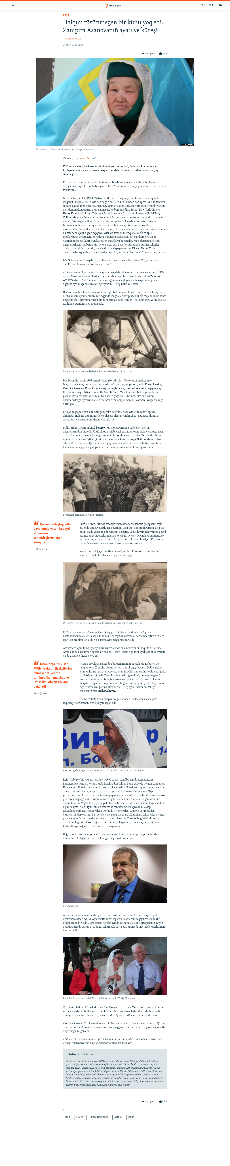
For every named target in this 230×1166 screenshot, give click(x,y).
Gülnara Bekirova (72, 39)
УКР (211, 5)
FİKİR (66, 15)
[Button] (148, 54)
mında (85, 158)
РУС (203, 5)
